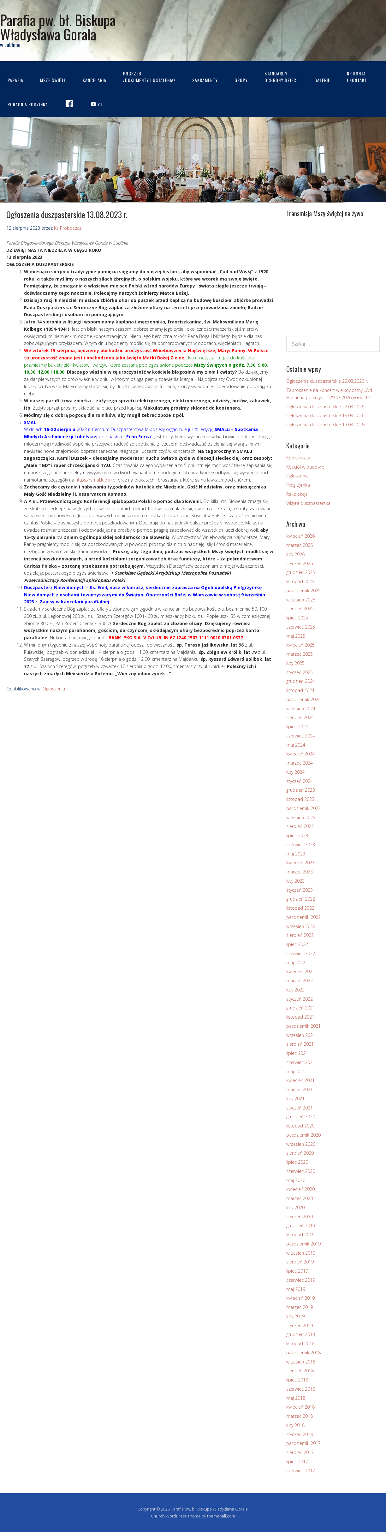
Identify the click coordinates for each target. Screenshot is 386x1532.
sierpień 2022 (300, 935)
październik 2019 (303, 1244)
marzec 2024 (299, 763)
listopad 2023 (300, 799)
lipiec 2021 (297, 1053)
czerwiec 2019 (300, 1280)
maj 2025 (295, 636)
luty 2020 (295, 1207)
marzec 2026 (299, 545)
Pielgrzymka (298, 485)
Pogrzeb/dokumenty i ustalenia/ (149, 76)
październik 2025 (303, 591)
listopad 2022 (300, 908)
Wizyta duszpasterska (308, 503)
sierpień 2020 (300, 1153)
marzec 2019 (299, 1307)
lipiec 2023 (297, 835)
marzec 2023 (299, 872)
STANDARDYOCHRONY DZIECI (281, 76)
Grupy (241, 80)
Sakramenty (205, 80)
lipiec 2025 (297, 618)
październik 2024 (303, 699)
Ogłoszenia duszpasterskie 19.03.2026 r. (327, 415)
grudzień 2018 (300, 1334)
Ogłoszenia (54, 689)
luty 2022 (295, 990)
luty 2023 (295, 881)
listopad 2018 (300, 1343)
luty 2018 (295, 1425)
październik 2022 (303, 917)
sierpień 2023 (300, 826)
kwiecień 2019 (300, 1298)
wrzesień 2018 (300, 1362)
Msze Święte (53, 80)
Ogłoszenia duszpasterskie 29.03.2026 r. (327, 381)
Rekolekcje (297, 494)
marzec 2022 (299, 981)
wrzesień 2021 (300, 1035)
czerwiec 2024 (300, 736)
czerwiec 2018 (300, 1389)
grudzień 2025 (300, 572)
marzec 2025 (299, 654)
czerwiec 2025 (300, 627)
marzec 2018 (299, 1416)
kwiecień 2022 (300, 971)
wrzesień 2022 (300, 926)
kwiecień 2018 (300, 1407)
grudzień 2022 (300, 899)
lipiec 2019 (297, 1271)
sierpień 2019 (300, 1262)
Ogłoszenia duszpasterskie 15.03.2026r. (326, 425)
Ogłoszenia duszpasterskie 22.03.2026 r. (327, 407)
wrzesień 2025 (300, 600)
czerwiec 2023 (300, 845)
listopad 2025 (300, 581)
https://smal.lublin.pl (95, 480)
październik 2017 (303, 1443)
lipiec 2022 (297, 944)
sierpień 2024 (300, 717)
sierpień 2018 (300, 1371)
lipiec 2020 (297, 1162)
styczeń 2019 (299, 1325)
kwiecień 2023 (300, 863)
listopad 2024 (300, 690)
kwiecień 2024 (300, 754)
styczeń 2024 (299, 781)
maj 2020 (295, 1180)
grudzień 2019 (300, 1225)
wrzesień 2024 (300, 709)
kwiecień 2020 (300, 1189)
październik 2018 (303, 1353)
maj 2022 (295, 963)
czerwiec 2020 (300, 1171)
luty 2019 (295, 1316)
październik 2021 (303, 1026)
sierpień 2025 (300, 609)
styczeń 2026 (299, 563)
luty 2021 (295, 1099)
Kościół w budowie (305, 467)
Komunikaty (298, 458)
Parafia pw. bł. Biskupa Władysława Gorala (58, 26)
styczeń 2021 (299, 1108)
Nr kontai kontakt (357, 76)
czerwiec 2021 (300, 1062)
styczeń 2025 (299, 672)
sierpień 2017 (300, 1452)
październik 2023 (303, 808)
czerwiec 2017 (300, 1471)
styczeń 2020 (299, 1217)
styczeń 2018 (299, 1434)
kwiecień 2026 (300, 536)
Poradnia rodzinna (28, 104)
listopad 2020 (300, 1126)
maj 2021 (295, 1071)
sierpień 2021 (300, 1044)
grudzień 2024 (300, 681)
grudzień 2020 (300, 1117)
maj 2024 (295, 745)
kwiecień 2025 (300, 645)
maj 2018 (295, 1398)
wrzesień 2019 (300, 1253)
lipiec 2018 (297, 1380)
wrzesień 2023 (300, 817)
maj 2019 (295, 1289)
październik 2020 (303, 1135)
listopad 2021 (300, 1017)
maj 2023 (295, 854)
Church (158, 1516)
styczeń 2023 (299, 890)
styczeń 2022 (299, 999)
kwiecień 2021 (300, 1080)
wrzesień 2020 (300, 1144)
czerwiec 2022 (300, 953)
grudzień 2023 (300, 790)
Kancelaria (94, 80)
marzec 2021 (299, 1089)
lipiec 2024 (297, 727)
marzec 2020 (299, 1198)
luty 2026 (295, 554)
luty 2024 (295, 772)
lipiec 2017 (297, 1461)
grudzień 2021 (300, 1008)
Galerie (322, 80)
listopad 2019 (300, 1235)
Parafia (15, 80)
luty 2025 (295, 663)
